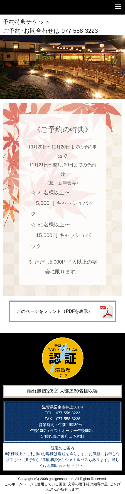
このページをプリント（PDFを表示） (54, 311)
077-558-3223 (80, 30)
